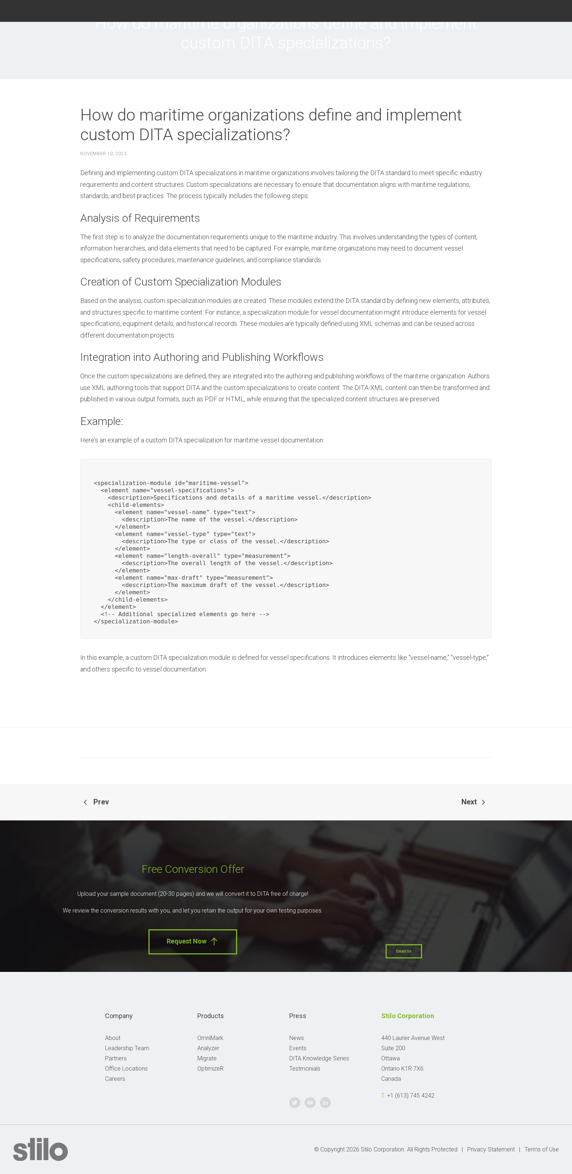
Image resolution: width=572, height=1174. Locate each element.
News (296, 1038)
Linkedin (554, 10)
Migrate (207, 1058)
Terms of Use (542, 1149)
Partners (116, 1058)
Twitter (517, 10)
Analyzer (208, 1048)
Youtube (535, 10)
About (112, 1038)
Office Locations (126, 1068)
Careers (115, 1078)
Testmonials (304, 1068)
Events (297, 1048)
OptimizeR (210, 1068)
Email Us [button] (403, 951)
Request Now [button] (193, 941)
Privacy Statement (491, 1149)
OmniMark (210, 1038)
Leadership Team (127, 1048)
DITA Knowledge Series (319, 1058)
